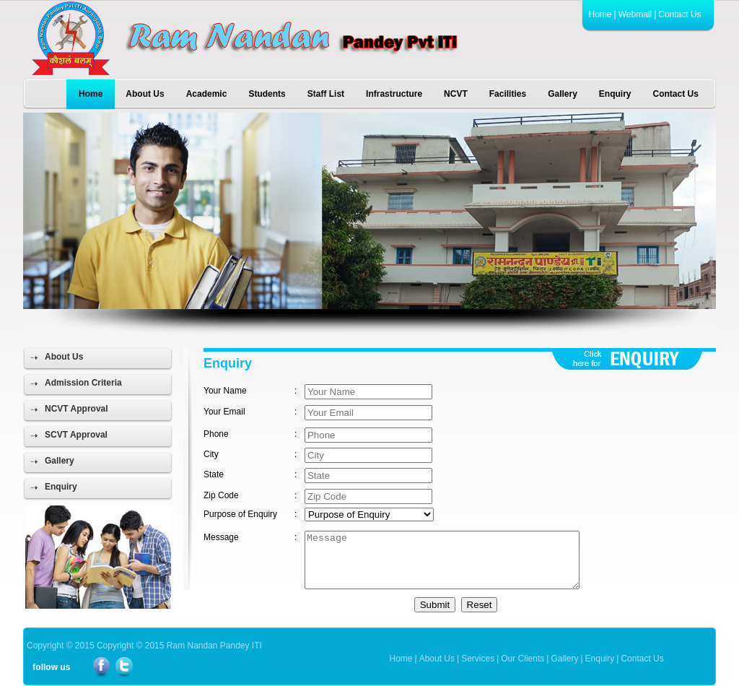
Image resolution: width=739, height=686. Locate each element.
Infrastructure (394, 94)
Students (266, 94)
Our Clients (522, 659)
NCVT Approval (76, 409)
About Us (145, 94)
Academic (206, 94)
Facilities (507, 94)
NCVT (456, 94)
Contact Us (679, 14)
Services (477, 659)
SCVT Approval (76, 435)
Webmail (635, 14)
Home (600, 14)
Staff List (325, 94)
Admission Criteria (83, 383)
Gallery (562, 94)
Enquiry (615, 94)
